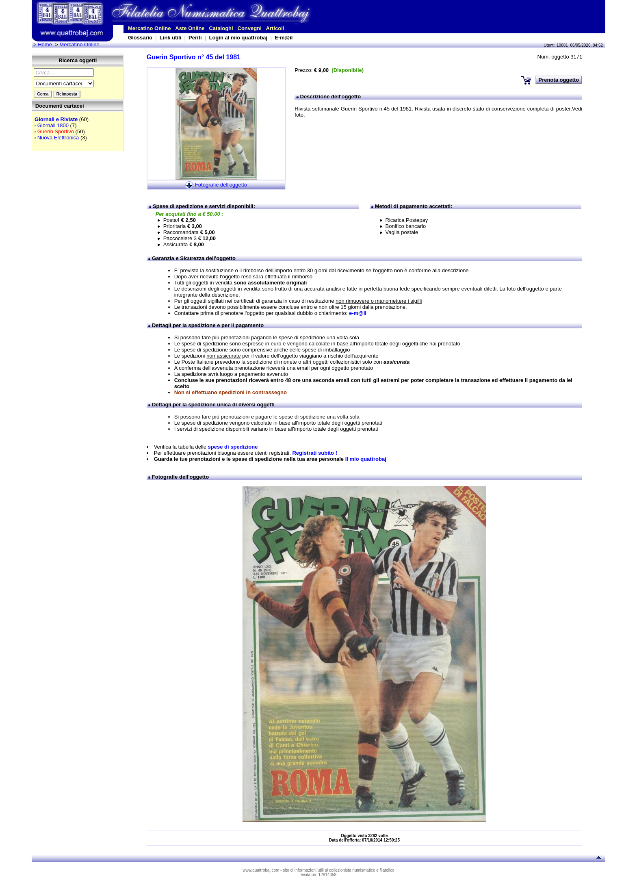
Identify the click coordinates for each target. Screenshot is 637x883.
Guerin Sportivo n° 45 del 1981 (193, 57)
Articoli (275, 28)
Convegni (250, 28)
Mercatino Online (149, 28)
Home (45, 44)
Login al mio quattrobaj (238, 38)
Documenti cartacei (59, 106)
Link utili (170, 38)
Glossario (140, 38)
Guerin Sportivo (55, 131)
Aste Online (189, 28)
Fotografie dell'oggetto (221, 185)
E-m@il (283, 38)
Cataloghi (221, 28)
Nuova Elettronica (58, 138)
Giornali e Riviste (56, 119)
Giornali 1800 (53, 125)
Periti (195, 38)
